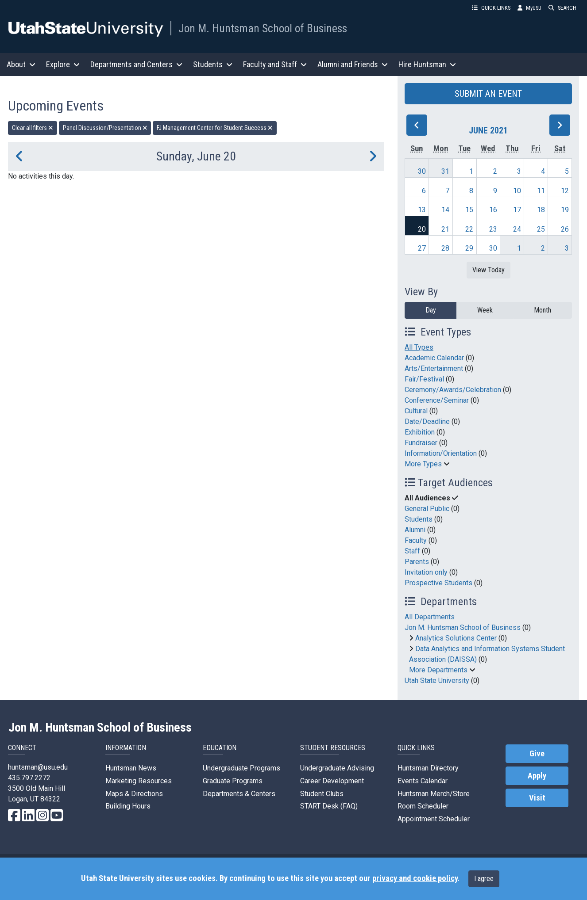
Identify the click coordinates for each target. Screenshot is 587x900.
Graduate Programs (233, 781)
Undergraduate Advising (337, 768)
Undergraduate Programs (241, 768)
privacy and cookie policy (414, 878)
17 (517, 210)
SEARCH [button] (562, 7)
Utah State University (437, 680)
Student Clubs (322, 793)
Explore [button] (63, 64)
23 (493, 229)
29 (469, 248)
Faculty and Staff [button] (275, 64)
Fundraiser (421, 443)
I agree (484, 878)
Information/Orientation (441, 453)
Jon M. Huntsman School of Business (262, 28)
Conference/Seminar (437, 400)
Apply (537, 776)
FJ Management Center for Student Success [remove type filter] (215, 127)
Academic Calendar (434, 358)
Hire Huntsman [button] (427, 64)
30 (422, 171)
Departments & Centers (239, 793)
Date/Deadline (427, 421)
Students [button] (212, 64)
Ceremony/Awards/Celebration (453, 389)
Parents (417, 561)
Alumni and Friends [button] (352, 64)
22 (469, 229)
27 (422, 248)
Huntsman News (130, 768)
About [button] (21, 64)
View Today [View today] (488, 270)
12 (565, 191)
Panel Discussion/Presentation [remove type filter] (105, 127)
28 (445, 248)
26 (565, 229)
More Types (423, 464)
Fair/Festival (424, 379)
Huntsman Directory (428, 768)
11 (541, 191)
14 (445, 210)
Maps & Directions (134, 793)
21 (445, 229)
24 (517, 229)
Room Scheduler (423, 806)
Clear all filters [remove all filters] (32, 127)
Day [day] (430, 310)
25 (541, 229)
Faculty (416, 540)
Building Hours (128, 806)
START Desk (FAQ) (329, 806)
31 (445, 171)
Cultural (416, 411)
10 (517, 191)
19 (565, 210)
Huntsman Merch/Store (434, 793)
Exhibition (420, 432)
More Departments (438, 670)
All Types (419, 347)
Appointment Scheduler (434, 819)
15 (469, 210)
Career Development (332, 781)
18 (541, 210)
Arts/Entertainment (434, 368)
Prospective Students (438, 583)
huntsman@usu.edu (38, 767)
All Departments (430, 617)
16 (493, 210)
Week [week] (485, 310)
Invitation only (426, 572)
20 (422, 229)
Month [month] (542, 310)
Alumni (415, 530)
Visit (537, 798)
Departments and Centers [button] (136, 64)
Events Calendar (423, 781)
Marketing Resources (138, 781)
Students (419, 519)
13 (422, 210)
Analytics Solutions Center (456, 638)
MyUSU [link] (529, 7)
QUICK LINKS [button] (491, 7)
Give (537, 754)
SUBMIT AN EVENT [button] (488, 93)
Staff (412, 551)
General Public (427, 508)
